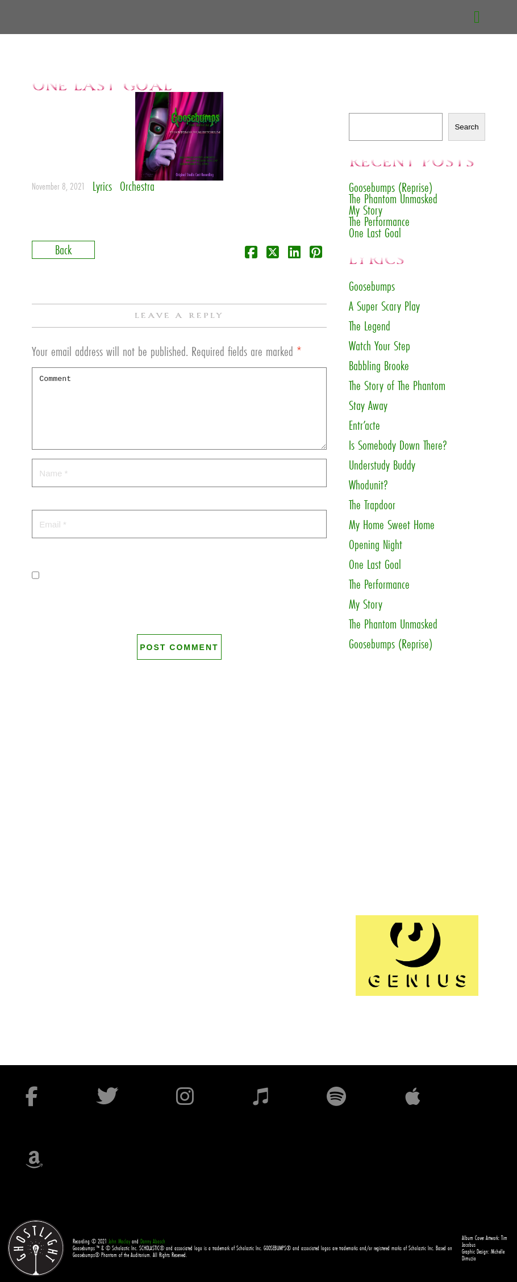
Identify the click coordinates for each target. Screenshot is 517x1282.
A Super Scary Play (384, 306)
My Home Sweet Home (392, 524)
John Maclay (119, 1241)
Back (63, 249)
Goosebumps (372, 286)
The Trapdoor (372, 504)
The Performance (379, 221)
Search (361, 107)
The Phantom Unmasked (393, 198)
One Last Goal (375, 232)
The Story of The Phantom (397, 385)
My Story (365, 210)
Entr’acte (364, 425)
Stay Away (368, 405)
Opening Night (375, 544)
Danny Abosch (152, 1241)
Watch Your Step (379, 345)
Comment (179, 408)
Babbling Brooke (379, 365)
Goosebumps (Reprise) (390, 187)
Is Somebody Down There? (398, 445)
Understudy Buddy (382, 465)
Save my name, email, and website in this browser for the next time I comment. (165, 611)
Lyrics (102, 186)
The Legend (369, 326)
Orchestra (137, 186)
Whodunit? (368, 485)
